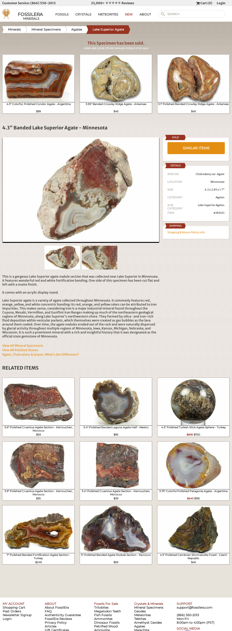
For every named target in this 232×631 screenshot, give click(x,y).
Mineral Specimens (148, 608)
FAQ (48, 611)
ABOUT (145, 14)
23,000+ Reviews (112, 3)
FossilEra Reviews (58, 619)
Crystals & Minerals (148, 604)
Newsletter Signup (17, 615)
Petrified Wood (106, 626)
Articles (50, 626)
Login (221, 3)
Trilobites (101, 608)
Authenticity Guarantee (63, 615)
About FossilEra (57, 608)
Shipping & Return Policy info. (186, 232)
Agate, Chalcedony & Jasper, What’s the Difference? (40, 354)
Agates (220, 197)
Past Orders (12, 611)
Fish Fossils (103, 615)
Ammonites (103, 619)
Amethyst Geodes (148, 623)
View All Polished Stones (20, 350)
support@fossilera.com (194, 608)
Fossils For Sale (106, 604)
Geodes (140, 611)
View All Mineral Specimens (22, 346)
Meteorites (142, 615)
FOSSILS (62, 14)
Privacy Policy (56, 623)
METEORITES (108, 14)
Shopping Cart (14, 608)
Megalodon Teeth (107, 611)
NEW (129, 14)
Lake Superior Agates (211, 205)
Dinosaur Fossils (107, 623)
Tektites (140, 619)
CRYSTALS (83, 14)
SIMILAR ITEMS (196, 148)
